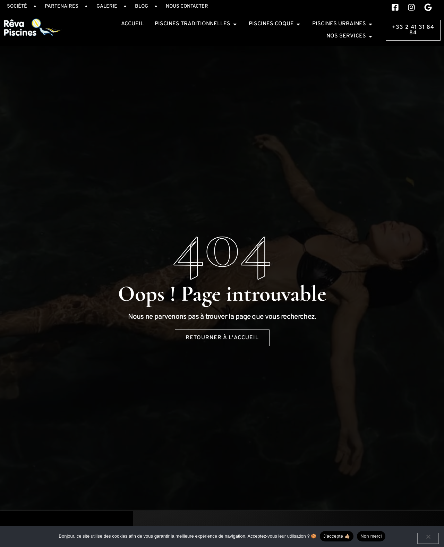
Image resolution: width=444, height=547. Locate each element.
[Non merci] (428, 538)
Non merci (371, 536)
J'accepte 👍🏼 (336, 536)
